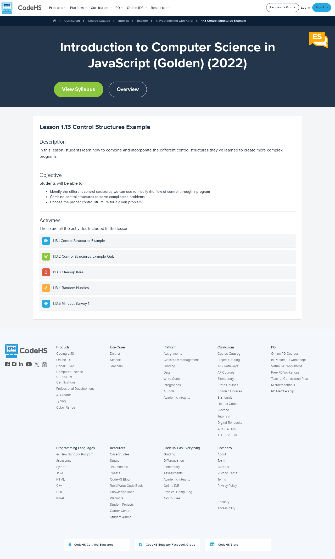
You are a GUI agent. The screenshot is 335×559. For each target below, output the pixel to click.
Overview (128, 89)
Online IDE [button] (137, 8)
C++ (59, 486)
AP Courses (225, 372)
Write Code (172, 379)
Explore (142, 21)
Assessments (173, 473)
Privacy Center (227, 473)
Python (61, 467)
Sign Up (322, 7)
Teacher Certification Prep (289, 379)
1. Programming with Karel (174, 21)
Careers (223, 467)
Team (221, 461)
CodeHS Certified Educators (91, 545)
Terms (221, 479)
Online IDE (64, 360)
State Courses (227, 385)
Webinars (116, 498)
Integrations (172, 385)
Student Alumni (121, 517)
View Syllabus (78, 89)
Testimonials (119, 467)
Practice (223, 410)
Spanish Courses (229, 391)
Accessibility (226, 508)
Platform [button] (78, 8)
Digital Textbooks (229, 423)
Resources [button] (161, 8)
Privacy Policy (227, 486)
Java (59, 473)
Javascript (63, 461)
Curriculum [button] (101, 8)
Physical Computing (178, 492)
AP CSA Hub (226, 429)
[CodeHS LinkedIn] (21, 365)
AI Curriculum (227, 435)
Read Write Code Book (126, 486)
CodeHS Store (224, 545)
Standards (224, 398)
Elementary (225, 379)
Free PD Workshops (285, 372)
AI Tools (169, 391)
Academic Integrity (177, 398)
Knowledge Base (122, 492)
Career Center (120, 511)
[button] (57, 8)
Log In (305, 8)
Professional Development (75, 389)
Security (223, 502)
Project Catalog (228, 360)
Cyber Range (65, 407)
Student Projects (122, 504)
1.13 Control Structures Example (223, 21)
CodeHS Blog (120, 479)
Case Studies (119, 454)
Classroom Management (181, 360)
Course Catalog (99, 21)
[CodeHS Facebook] (7, 365)
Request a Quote (283, 7)
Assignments (173, 354)
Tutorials (223, 416)
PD (273, 347)
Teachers (116, 366)
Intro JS (123, 21)
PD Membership (282, 391)
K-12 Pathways (227, 366)
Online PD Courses (285, 354)
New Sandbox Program (74, 454)
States (114, 461)
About (221, 454)
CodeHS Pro (65, 366)
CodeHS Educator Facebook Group (167, 545)
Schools (115, 360)
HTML (60, 479)
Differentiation (174, 461)
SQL (59, 492)
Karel (60, 498)
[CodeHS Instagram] (14, 365)
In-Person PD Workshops (288, 360)
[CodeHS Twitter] (37, 365)
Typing (61, 401)
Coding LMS (65, 354)
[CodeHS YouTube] (29, 365)
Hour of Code (227, 404)
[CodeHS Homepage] (23, 8)
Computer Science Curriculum (69, 374)
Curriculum (72, 21)
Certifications (65, 382)
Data (167, 372)
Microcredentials (283, 385)
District (115, 354)
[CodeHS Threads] (44, 365)
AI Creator (63, 395)
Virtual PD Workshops (286, 366)
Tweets (115, 473)
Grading (169, 366)
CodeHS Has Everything (182, 448)
